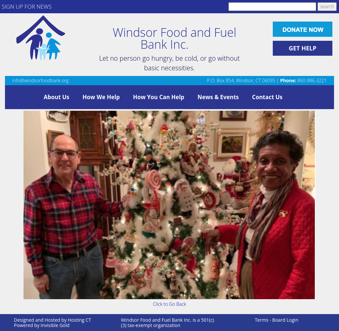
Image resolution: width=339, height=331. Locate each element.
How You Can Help (158, 97)
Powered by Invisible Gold (42, 325)
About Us (56, 97)
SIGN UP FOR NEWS (27, 6)
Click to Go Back (169, 304)
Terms (261, 320)
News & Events (218, 97)
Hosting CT (79, 320)
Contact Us (267, 97)
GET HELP (302, 48)
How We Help (101, 97)
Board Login (285, 320)
